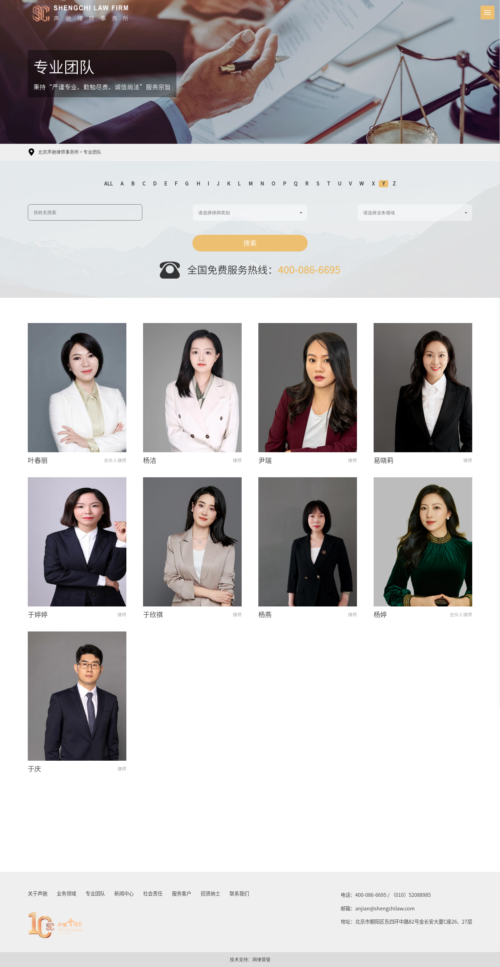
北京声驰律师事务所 (58, 152)
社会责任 (152, 893)
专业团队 (92, 152)
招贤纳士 (210, 893)
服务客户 (181, 893)
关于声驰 (37, 893)
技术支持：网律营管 (250, 959)
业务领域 (66, 893)
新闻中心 (124, 893)
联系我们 (239, 893)
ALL (108, 183)
